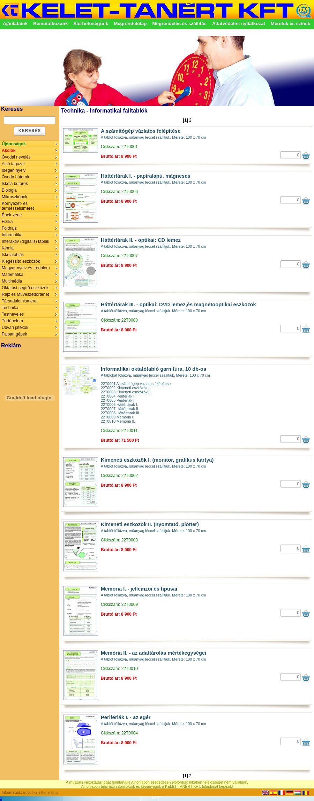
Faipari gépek (14, 334)
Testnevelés (13, 314)
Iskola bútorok (15, 183)
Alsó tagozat (13, 163)
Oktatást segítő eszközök (25, 287)
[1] (185, 120)
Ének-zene (12, 215)
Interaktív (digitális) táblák (25, 241)
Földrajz (9, 228)
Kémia (8, 248)
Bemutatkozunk (50, 23)
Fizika (7, 221)
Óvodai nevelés (16, 157)
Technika (10, 307)
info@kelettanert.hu (40, 792)
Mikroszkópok (14, 196)
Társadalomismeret (20, 301)
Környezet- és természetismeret (18, 206)
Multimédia (12, 281)
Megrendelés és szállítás (179, 23)
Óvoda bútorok (15, 177)
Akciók (8, 150)
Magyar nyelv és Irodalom (26, 267)
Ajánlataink (15, 23)
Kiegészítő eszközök (21, 261)
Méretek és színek (290, 23)
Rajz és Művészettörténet (25, 294)
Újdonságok (14, 143)
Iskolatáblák (13, 254)
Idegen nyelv (13, 170)
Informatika (12, 234)
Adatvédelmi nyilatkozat (238, 23)
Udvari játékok (15, 327)
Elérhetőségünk (90, 23)
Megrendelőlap (130, 23)
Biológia (9, 190)
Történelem (12, 320)
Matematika (12, 274)
